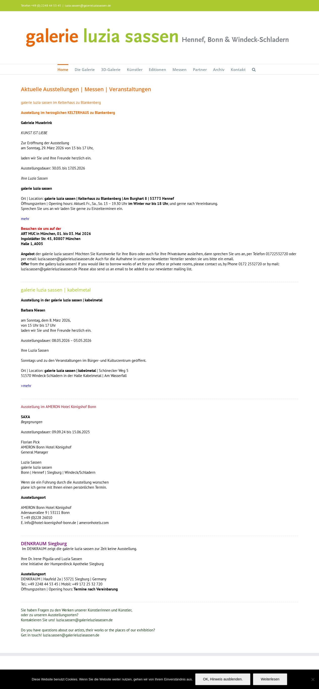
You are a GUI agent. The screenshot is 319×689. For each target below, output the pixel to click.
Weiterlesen (270, 679)
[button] (253, 69)
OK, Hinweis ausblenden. (223, 679)
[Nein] (312, 679)
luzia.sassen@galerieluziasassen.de (88, 5)
